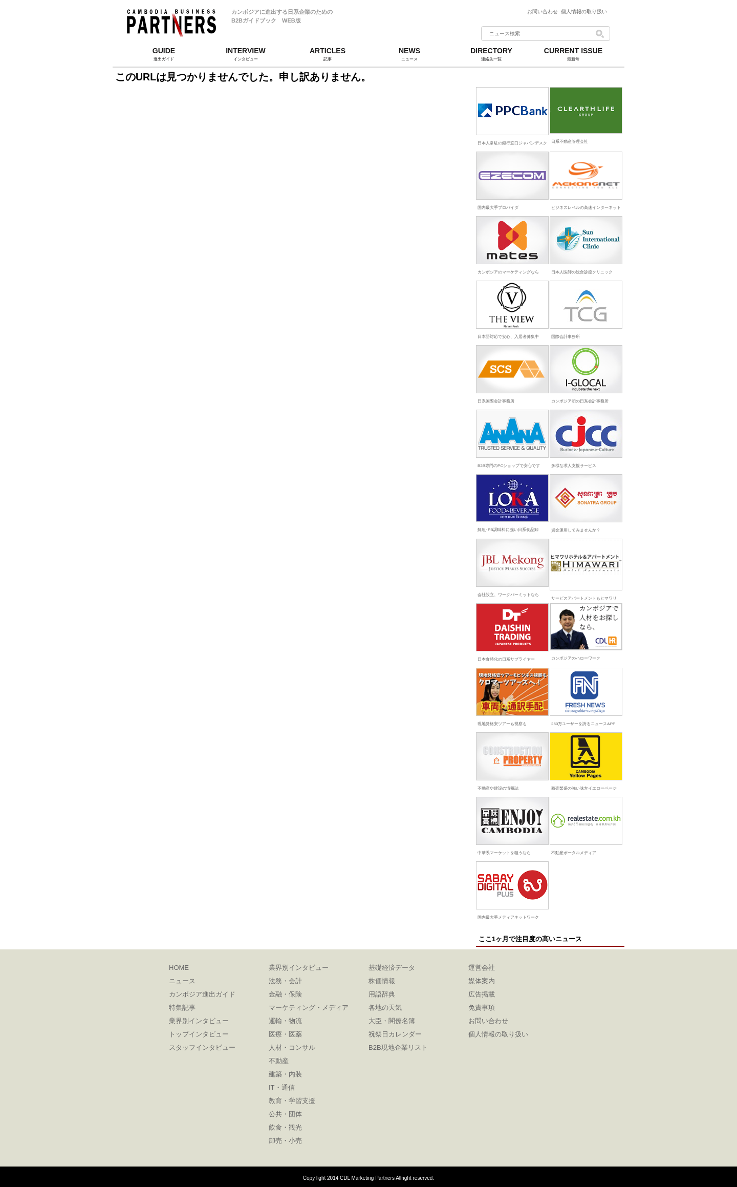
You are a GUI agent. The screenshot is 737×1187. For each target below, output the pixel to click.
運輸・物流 (285, 1021)
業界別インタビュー (199, 1021)
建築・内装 (285, 1074)
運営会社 (481, 967)
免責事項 (481, 1007)
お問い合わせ (544, 11)
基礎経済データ (391, 967)
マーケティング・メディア (309, 1007)
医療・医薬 (285, 1034)
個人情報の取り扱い (584, 11)
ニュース (182, 981)
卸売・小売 (285, 1140)
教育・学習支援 (292, 1101)
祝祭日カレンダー (395, 1034)
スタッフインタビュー (202, 1047)
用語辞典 (381, 994)
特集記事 (182, 1007)
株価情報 (381, 981)
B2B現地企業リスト (398, 1047)
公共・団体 (285, 1114)
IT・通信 (282, 1087)
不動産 (279, 1061)
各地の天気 (385, 1007)
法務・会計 (285, 981)
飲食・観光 (285, 1127)
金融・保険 (285, 994)
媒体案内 (481, 981)
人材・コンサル (292, 1047)
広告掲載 (481, 994)
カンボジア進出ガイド (202, 994)
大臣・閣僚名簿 (391, 1021)
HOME (179, 967)
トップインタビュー (199, 1034)
